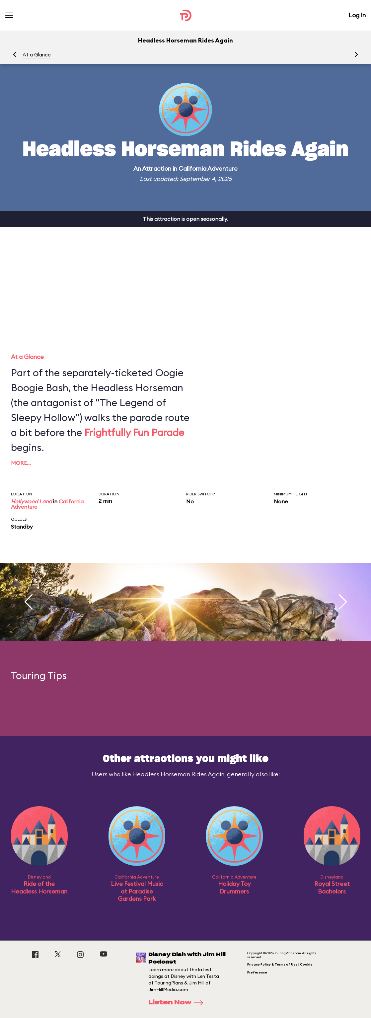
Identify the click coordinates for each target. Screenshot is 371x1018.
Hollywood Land (31, 501)
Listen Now (177, 1003)
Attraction (156, 168)
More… (21, 463)
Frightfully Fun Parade (134, 432)
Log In (357, 15)
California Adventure (208, 168)
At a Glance (37, 54)
